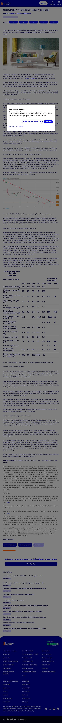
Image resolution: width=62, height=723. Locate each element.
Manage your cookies (16, 126)
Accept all (48, 121)
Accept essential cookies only (32, 121)
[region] (31, 118)
